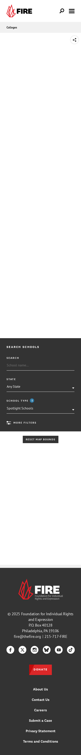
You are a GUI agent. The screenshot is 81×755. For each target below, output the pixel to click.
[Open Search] (62, 11)
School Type (20, 400)
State (11, 379)
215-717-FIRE (55, 636)
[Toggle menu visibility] (72, 10)
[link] (20, 11)
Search (12, 358)
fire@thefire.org (27, 636)
